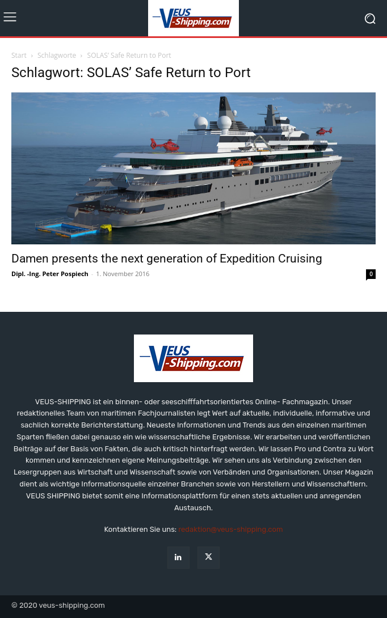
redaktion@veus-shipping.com (230, 529)
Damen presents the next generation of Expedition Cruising (166, 258)
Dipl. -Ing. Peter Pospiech (50, 273)
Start (19, 55)
